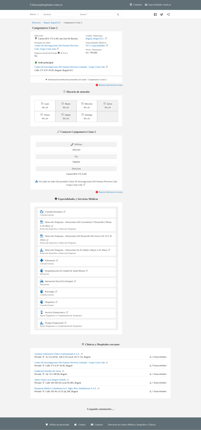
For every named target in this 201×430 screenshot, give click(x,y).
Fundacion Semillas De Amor (49, 370)
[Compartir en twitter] (161, 14)
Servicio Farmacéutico (76, 313)
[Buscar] (118, 14)
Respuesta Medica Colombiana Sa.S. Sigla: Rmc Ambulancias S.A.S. (67, 388)
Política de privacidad (57, 424)
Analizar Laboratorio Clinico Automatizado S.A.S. (58, 353)
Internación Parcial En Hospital (76, 282)
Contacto (97, 424)
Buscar (34, 14)
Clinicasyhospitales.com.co (46, 4)
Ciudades (135, 4)
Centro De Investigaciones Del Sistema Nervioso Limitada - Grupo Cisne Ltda (71, 66)
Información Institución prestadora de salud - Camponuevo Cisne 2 (77, 79)
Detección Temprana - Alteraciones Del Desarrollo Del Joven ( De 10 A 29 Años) (76, 239)
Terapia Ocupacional (76, 324)
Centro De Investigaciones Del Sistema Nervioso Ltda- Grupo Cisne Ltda (56, 47)
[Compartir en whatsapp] (168, 14)
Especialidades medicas (157, 4)
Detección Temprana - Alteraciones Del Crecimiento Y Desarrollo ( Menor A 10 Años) (76, 225)
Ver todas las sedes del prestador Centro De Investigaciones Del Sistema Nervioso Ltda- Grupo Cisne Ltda (76, 183)
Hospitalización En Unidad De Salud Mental (76, 272)
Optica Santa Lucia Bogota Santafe (51, 379)
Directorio (36, 22)
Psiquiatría (76, 303)
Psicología (76, 292)
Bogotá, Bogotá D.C (52, 22)
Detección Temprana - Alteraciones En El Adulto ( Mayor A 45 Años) (76, 251)
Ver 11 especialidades (97, 45)
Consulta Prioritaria (76, 213)
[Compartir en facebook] (155, 14)
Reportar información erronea (109, 85)
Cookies (80, 424)
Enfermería (76, 261)
